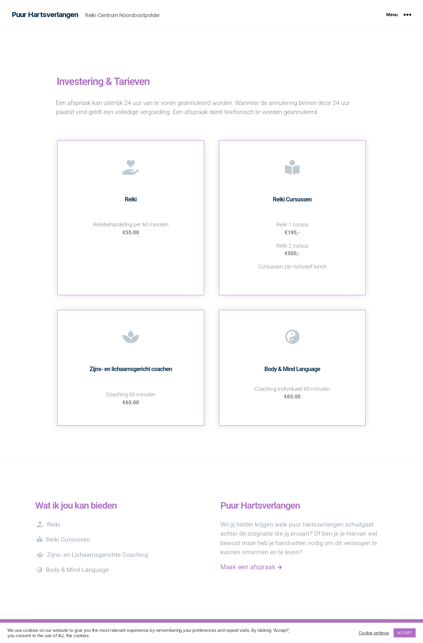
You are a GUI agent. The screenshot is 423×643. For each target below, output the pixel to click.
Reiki (49, 524)
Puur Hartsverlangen (45, 14)
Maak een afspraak (251, 567)
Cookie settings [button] (374, 633)
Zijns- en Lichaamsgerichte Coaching (92, 554)
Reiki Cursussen (63, 539)
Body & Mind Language (73, 569)
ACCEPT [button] (404, 632)
